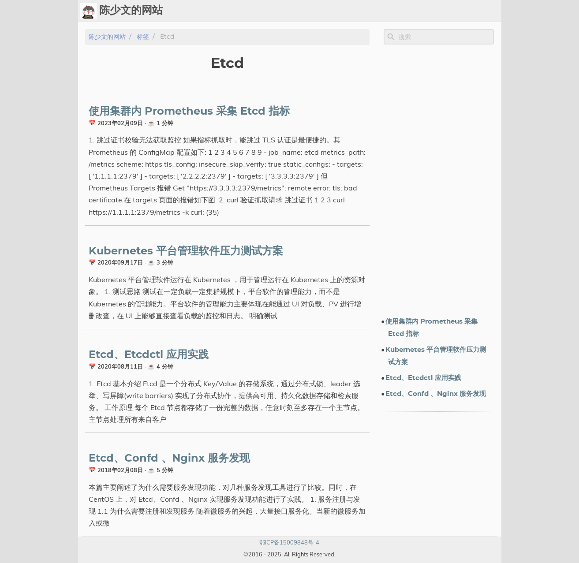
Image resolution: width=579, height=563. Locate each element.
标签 (377, 11)
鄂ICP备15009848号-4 (289, 542)
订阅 (491, 11)
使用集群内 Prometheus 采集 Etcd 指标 (189, 111)
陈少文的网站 (107, 37)
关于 (470, 11)
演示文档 (405, 11)
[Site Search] (445, 37)
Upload (349, 11)
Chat (320, 11)
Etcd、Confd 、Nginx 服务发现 (169, 458)
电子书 (441, 11)
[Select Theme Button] (275, 11)
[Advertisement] (439, 180)
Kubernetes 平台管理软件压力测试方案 (186, 251)
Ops (297, 11)
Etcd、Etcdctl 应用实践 (149, 355)
